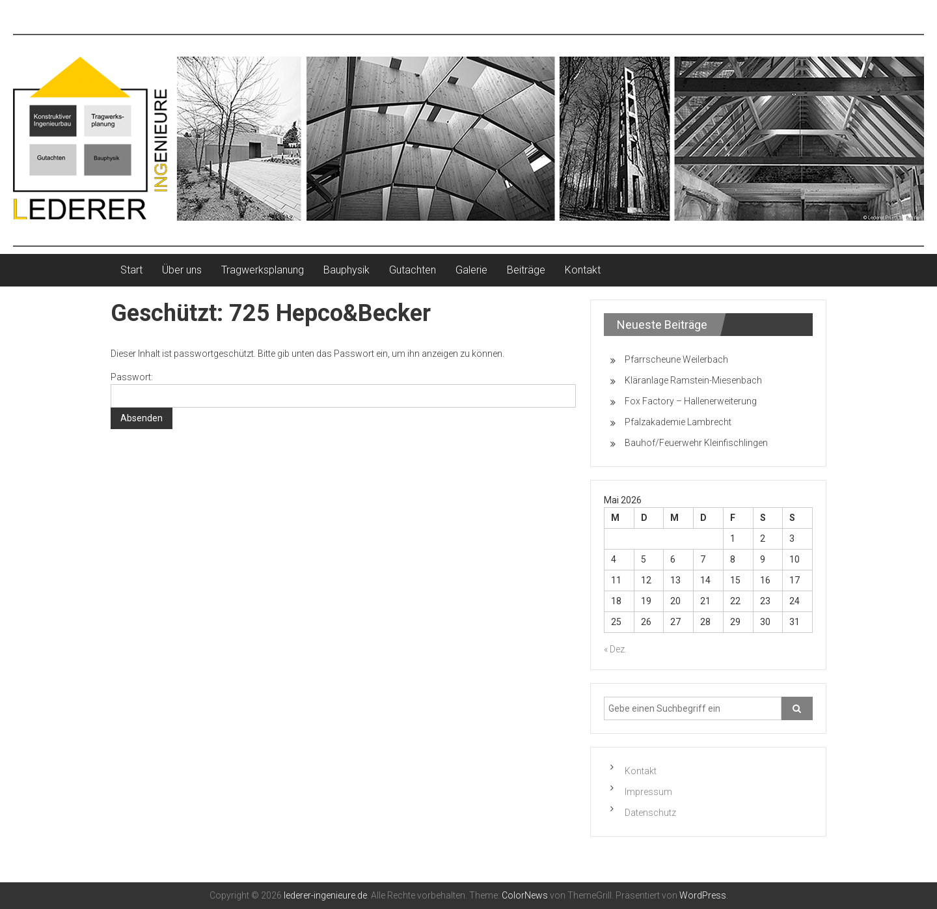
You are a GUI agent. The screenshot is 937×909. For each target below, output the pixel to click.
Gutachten (412, 270)
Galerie (471, 270)
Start (131, 270)
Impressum (648, 792)
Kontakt (583, 270)
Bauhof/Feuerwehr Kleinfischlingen (696, 443)
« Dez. (615, 649)
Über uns (182, 270)
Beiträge (526, 270)
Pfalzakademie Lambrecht (678, 422)
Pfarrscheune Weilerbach (676, 359)
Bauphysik (346, 270)
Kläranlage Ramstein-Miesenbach (693, 380)
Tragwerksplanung (262, 270)
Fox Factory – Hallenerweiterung (691, 401)
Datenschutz (650, 812)
